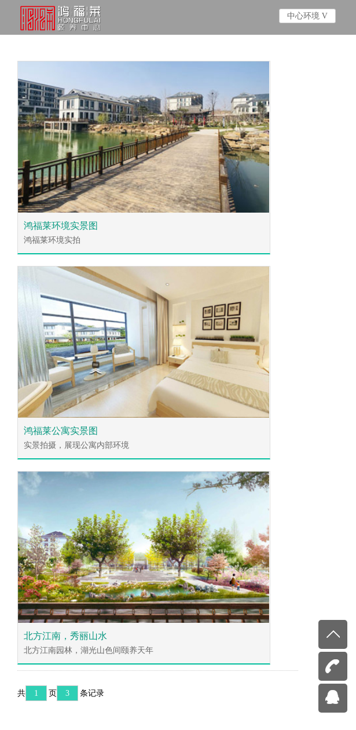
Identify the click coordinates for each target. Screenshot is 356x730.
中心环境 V (307, 16)
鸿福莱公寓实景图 (61, 431)
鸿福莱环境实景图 (61, 226)
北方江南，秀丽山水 (65, 636)
